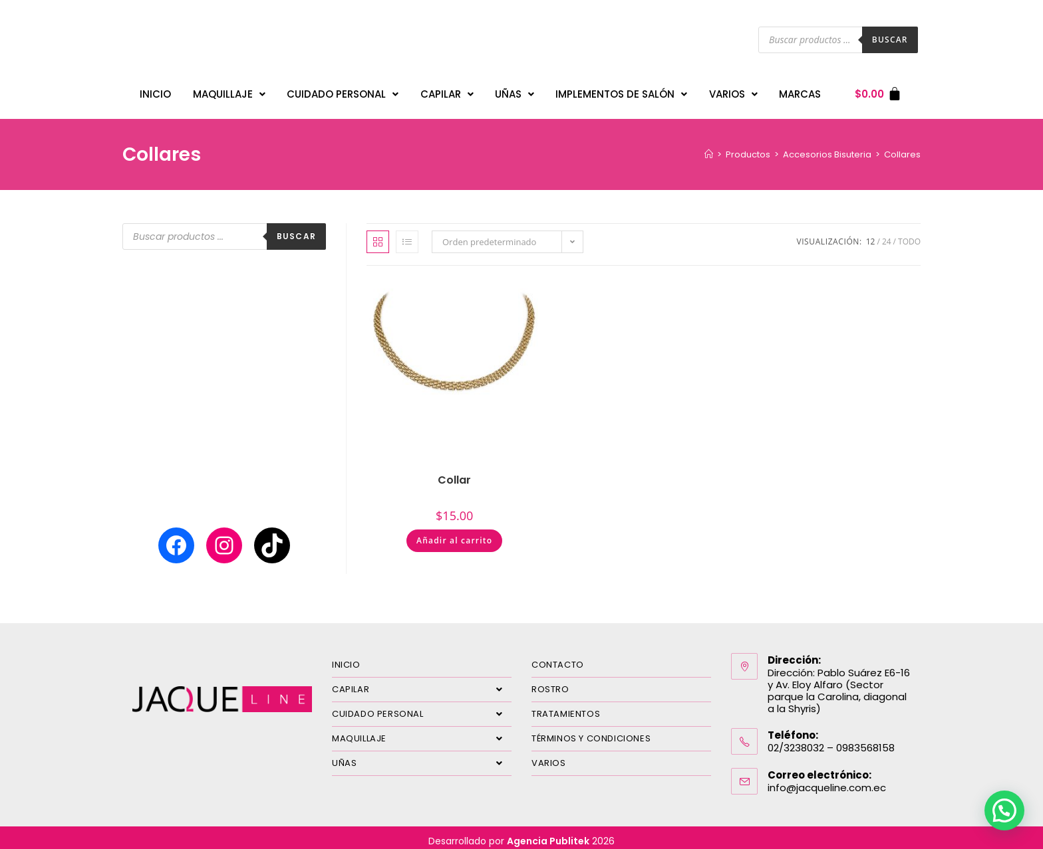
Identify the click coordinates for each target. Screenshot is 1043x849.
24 (886, 234)
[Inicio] (708, 148)
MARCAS (800, 91)
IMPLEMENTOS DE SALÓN (621, 91)
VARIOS (733, 91)
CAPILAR (447, 91)
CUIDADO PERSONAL (342, 91)
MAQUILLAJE (229, 91)
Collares (902, 148)
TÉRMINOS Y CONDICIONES (591, 731)
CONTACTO (557, 658)
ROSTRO (550, 682)
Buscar (890, 39)
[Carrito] (878, 91)
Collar (454, 473)
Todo (909, 234)
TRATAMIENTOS (565, 707)
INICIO (155, 91)
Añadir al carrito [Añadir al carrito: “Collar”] (454, 533)
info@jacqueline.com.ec (827, 781)
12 (870, 234)
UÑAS (514, 91)
